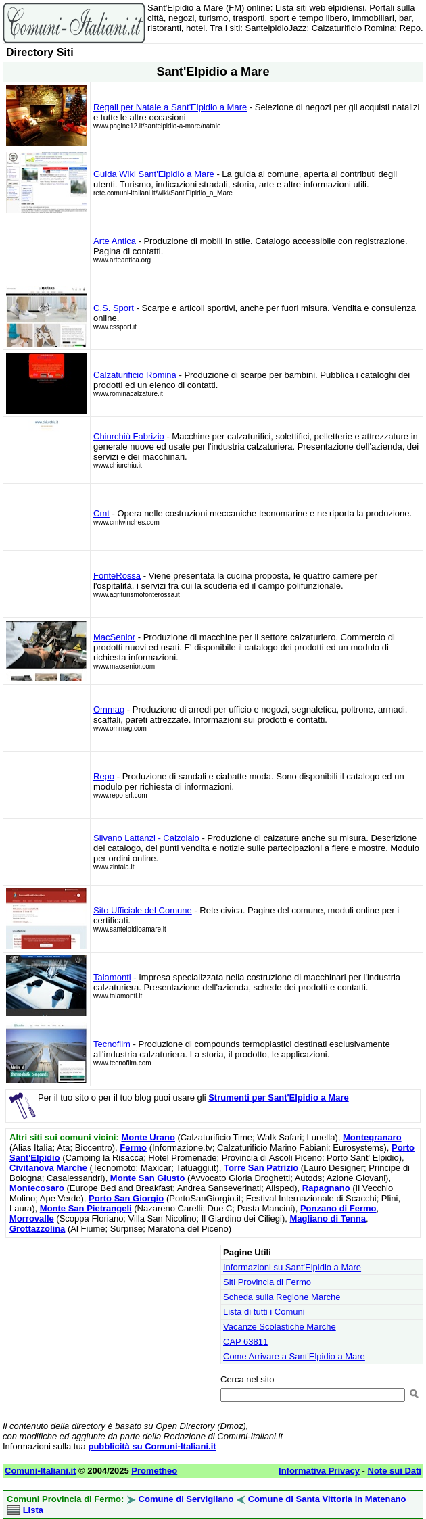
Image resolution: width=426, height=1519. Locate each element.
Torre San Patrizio (261, 1168)
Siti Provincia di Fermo (267, 1282)
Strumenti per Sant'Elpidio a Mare (278, 1097)
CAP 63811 (245, 1341)
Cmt (101, 513)
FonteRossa (117, 576)
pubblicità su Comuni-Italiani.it (152, 1446)
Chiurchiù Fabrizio (128, 436)
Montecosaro (36, 1188)
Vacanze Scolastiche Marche (279, 1327)
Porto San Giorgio (126, 1198)
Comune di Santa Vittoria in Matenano (327, 1499)
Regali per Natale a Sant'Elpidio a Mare (170, 107)
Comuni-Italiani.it (40, 1471)
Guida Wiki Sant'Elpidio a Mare (153, 174)
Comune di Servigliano (186, 1499)
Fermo (133, 1147)
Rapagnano (326, 1188)
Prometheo (154, 1471)
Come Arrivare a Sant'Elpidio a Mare (294, 1356)
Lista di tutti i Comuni (264, 1312)
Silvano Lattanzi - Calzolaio (146, 838)
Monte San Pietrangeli (86, 1208)
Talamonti (112, 977)
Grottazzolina (37, 1229)
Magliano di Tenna (328, 1218)
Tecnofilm (112, 1044)
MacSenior (114, 637)
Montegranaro (372, 1137)
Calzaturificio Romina (134, 375)
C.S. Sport (113, 308)
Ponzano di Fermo (338, 1208)
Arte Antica (114, 241)
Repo (103, 776)
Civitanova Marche (48, 1168)
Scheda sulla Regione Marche (281, 1297)
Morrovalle (31, 1218)
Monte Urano (147, 1137)
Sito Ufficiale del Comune (142, 910)
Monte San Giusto (147, 1178)
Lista (33, 1510)
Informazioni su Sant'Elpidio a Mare (292, 1267)
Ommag (108, 709)
